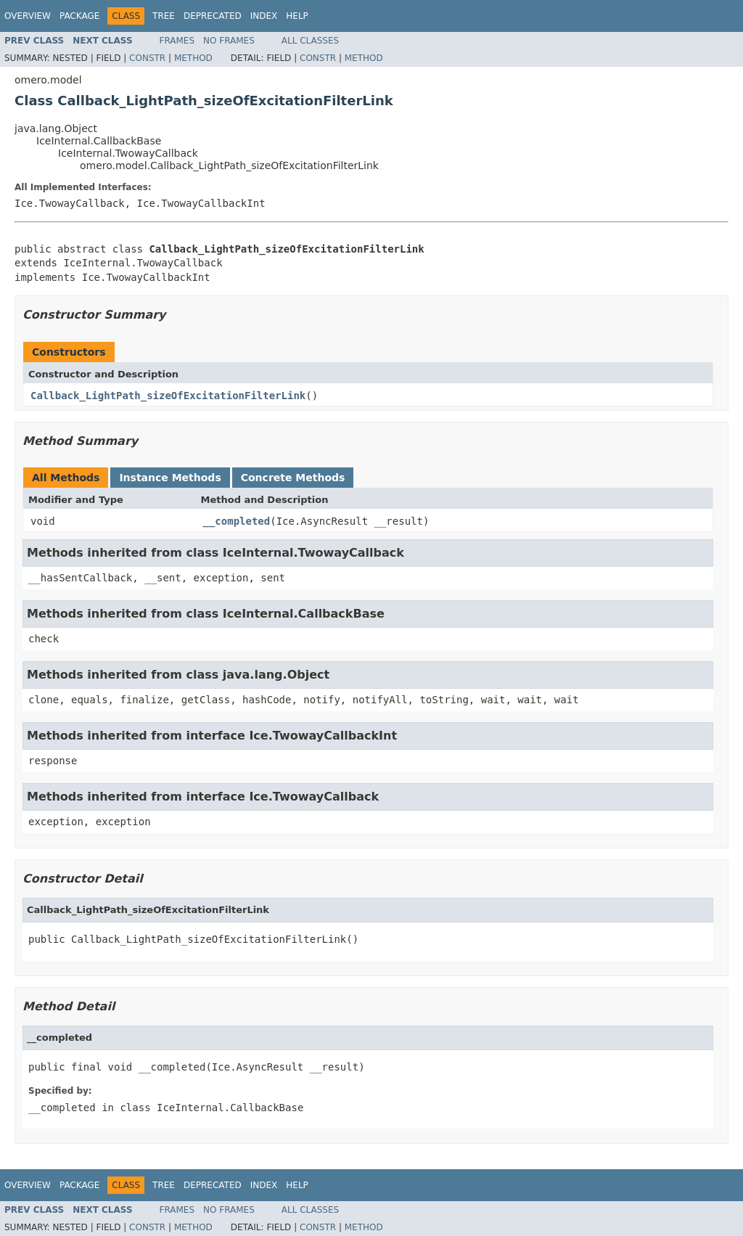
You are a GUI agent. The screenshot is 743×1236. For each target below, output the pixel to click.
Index (264, 16)
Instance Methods (170, 477)
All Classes (310, 41)
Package (79, 16)
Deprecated (213, 16)
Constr (147, 58)
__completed (237, 521)
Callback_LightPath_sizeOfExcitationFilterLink (167, 395)
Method (193, 58)
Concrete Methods (293, 477)
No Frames (229, 41)
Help (297, 16)
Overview (27, 16)
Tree (163, 16)
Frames (177, 41)
